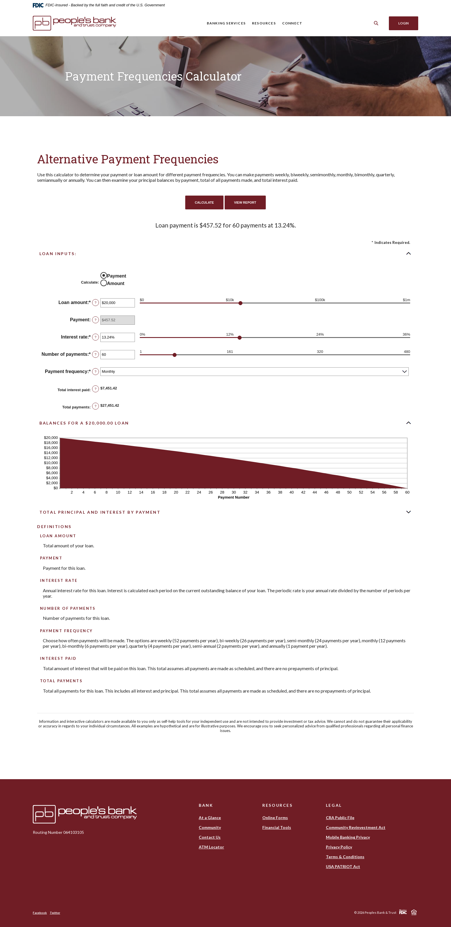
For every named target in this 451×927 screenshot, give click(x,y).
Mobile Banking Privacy (348, 837)
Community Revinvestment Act (355, 827)
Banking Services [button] (226, 23)
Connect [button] (292, 23)
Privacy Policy (339, 846)
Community (210, 827)
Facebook (40, 912)
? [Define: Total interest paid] (95, 389)
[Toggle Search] (376, 23)
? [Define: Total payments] (95, 406)
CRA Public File (340, 817)
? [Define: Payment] (95, 320)
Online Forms (275, 817)
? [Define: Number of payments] (95, 354)
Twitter (55, 912)
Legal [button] (334, 805)
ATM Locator (211, 846)
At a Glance (210, 817)
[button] (225, 253)
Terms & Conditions (345, 856)
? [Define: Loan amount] (95, 302)
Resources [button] (264, 23)
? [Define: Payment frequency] (95, 371)
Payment (116, 276)
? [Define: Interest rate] (95, 337)
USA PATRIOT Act (343, 866)
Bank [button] (206, 805)
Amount (115, 283)
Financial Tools (276, 827)
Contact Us (210, 837)
